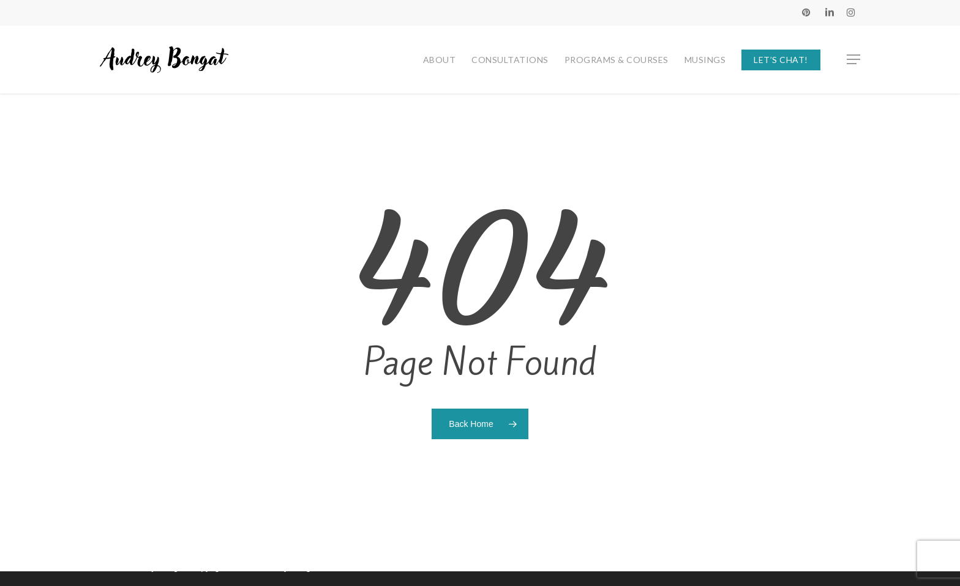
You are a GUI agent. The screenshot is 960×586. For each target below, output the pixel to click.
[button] (854, 59)
